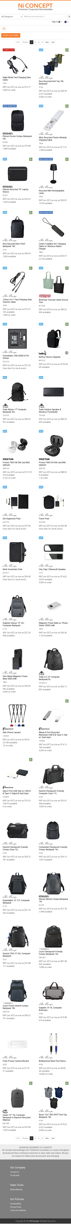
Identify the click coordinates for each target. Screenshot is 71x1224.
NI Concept (34, 1221)
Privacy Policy (15, 1207)
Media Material (16, 1190)
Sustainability (15, 1204)
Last (52, 42)
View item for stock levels (14, 368)
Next (47, 42)
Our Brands (14, 1176)
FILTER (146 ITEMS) (11, 35)
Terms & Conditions (18, 1211)
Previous (25, 42)
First (18, 42)
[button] (66, 21)
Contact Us (14, 1172)
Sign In (57, 21)
